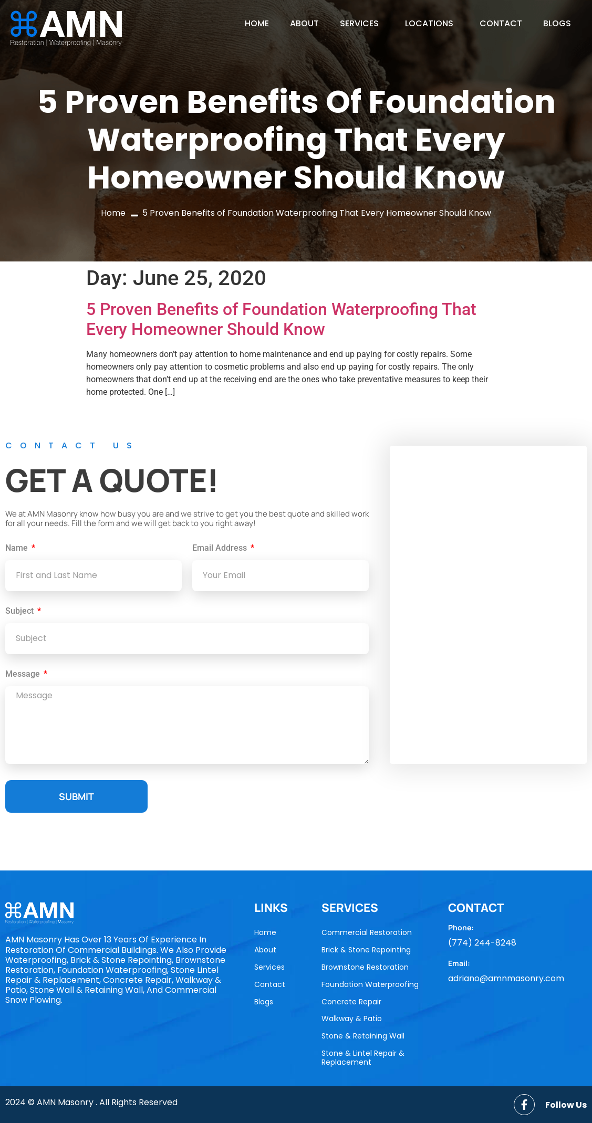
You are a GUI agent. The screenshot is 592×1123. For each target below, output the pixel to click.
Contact (501, 23)
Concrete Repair (351, 1001)
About (304, 23)
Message (23, 674)
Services (359, 23)
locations (429, 23)
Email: (459, 963)
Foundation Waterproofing (370, 984)
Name (17, 548)
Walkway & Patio (351, 1018)
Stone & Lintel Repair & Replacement (362, 1057)
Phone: (461, 927)
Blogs (557, 23)
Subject (20, 611)
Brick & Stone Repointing (366, 949)
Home (257, 23)
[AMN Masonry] (488, 604)
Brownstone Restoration (365, 967)
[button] (361, 23)
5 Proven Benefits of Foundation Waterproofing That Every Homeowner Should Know (281, 319)
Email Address (220, 548)
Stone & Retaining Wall (362, 1036)
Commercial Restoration (366, 932)
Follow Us (566, 1105)
